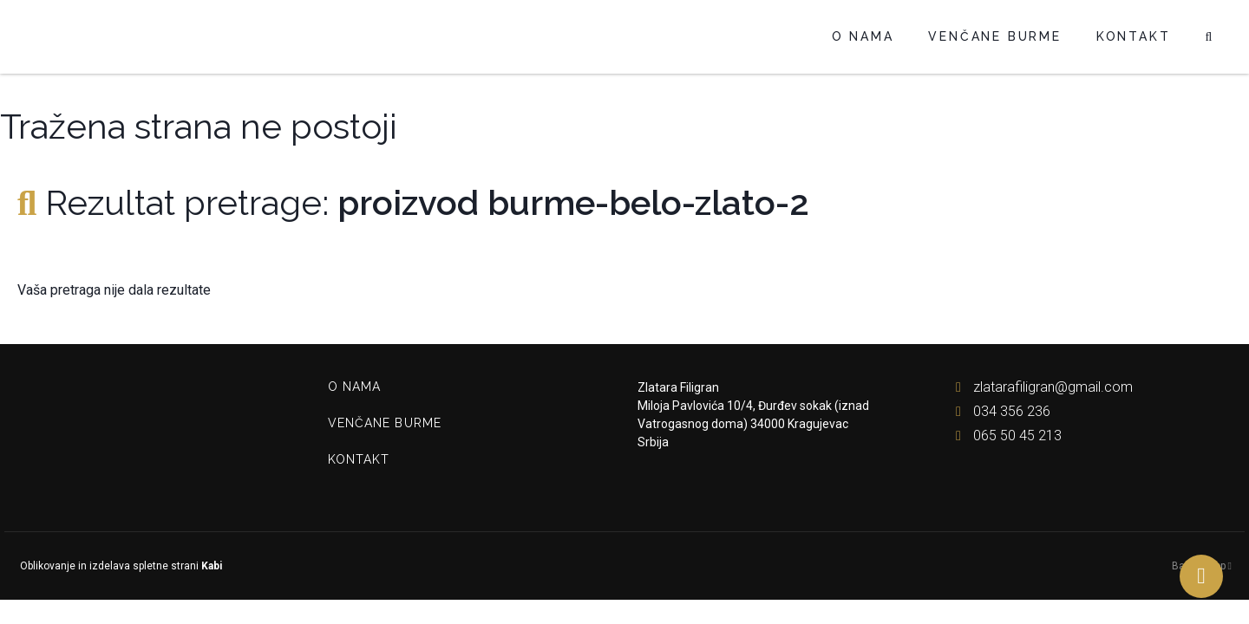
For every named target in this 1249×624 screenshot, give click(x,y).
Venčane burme (994, 36)
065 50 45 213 (1005, 435)
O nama (863, 36)
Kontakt (1133, 36)
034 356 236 (999, 411)
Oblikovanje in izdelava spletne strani (119, 566)
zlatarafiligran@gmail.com (1040, 387)
